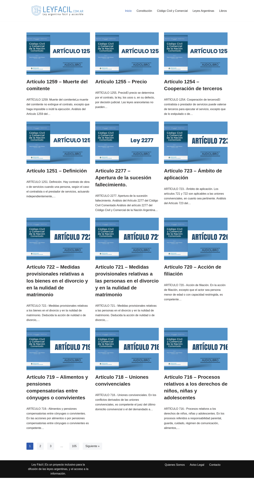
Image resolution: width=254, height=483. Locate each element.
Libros (223, 10)
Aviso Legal (197, 469)
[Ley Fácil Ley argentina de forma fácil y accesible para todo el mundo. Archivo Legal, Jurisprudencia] (57, 11)
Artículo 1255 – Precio (121, 81)
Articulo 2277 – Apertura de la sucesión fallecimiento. (123, 177)
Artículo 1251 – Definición (56, 171)
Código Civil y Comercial (172, 10)
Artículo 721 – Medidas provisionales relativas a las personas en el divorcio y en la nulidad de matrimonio (127, 285)
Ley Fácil (37, 469)
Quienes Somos (175, 469)
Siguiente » (92, 451)
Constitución (144, 10)
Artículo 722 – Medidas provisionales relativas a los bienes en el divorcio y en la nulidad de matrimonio (57, 285)
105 (74, 451)
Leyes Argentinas (203, 10)
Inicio (128, 10)
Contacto (214, 469)
